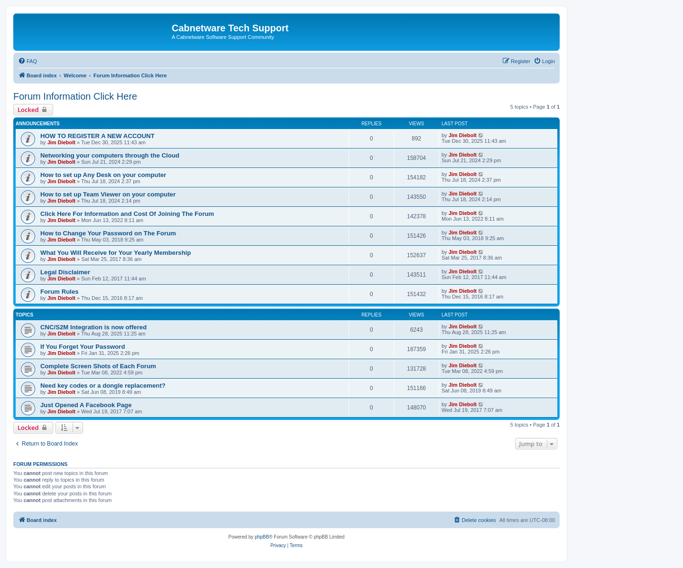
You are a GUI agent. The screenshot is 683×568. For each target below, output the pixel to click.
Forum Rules (59, 291)
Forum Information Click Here (75, 96)
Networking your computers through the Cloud (109, 155)
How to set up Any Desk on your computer (103, 174)
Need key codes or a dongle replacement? (103, 385)
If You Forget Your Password (82, 346)
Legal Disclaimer (65, 272)
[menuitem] (27, 61)
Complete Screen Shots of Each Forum (98, 366)
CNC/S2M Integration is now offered (93, 327)
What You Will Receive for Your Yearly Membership (115, 252)
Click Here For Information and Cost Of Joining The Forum (127, 213)
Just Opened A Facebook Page (86, 405)
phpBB (262, 537)
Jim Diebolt (61, 142)
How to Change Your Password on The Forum (108, 233)
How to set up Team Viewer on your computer (107, 194)
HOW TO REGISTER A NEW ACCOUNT (97, 136)
